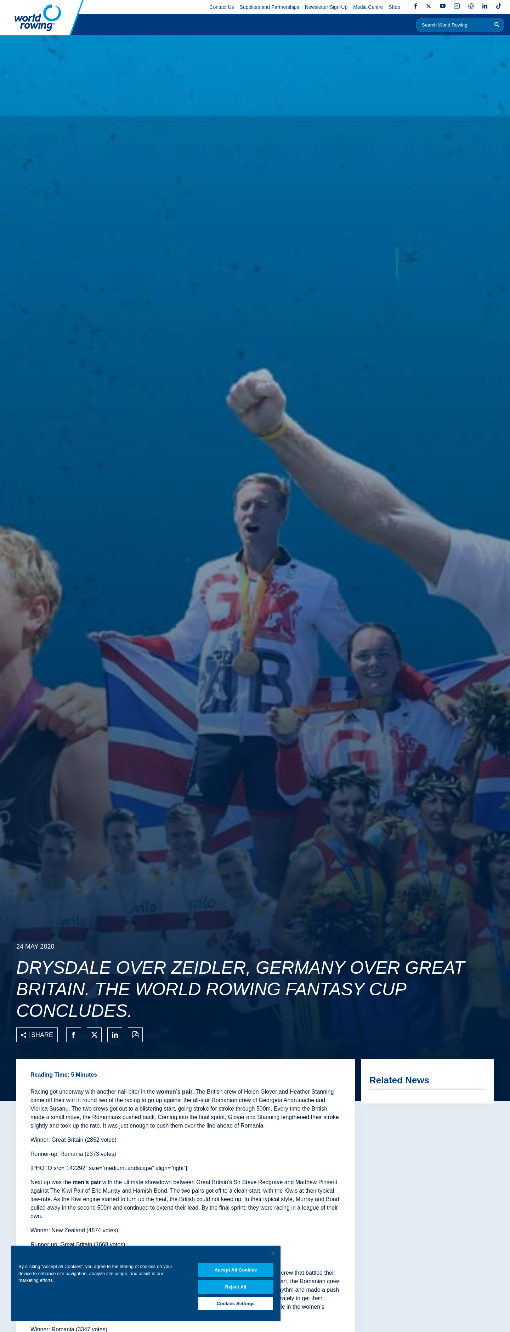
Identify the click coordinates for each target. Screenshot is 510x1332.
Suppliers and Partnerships (269, 7)
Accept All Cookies (236, 1267)
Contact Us (221, 7)
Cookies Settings (236, 1302)
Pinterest (471, 6)
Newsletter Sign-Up (326, 7)
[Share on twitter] (94, 1034)
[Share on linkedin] (114, 1034)
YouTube (443, 6)
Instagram (457, 6)
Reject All (235, 1285)
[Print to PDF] (135, 1034)
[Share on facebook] (73, 1034)
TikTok (499, 6)
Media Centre (368, 7)
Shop (394, 7)
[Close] (273, 1251)
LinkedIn (484, 6)
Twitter (428, 6)
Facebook (415, 6)
